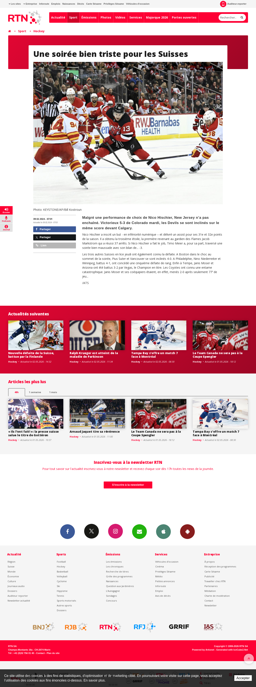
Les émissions (114, 561)
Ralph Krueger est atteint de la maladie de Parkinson (94, 355)
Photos (106, 17)
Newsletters (139, 531)
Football (61, 561)
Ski (58, 586)
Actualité (58, 17)
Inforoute (44, 4)
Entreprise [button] (30, 4)
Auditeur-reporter (233, 4)
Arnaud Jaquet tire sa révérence (94, 432)
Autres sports (64, 605)
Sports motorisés (66, 600)
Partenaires (211, 586)
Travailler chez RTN (214, 581)
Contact (208, 600)
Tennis (60, 595)
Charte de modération (217, 595)
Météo (159, 576)
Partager (43, 229)
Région (11, 561)
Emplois (55, 4)
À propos (209, 561)
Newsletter (210, 605)
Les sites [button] (15, 4)
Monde (12, 571)
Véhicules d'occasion (137, 4)
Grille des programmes (119, 576)
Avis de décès (162, 595)
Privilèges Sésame (113, 4)
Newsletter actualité (19, 600)
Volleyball (62, 576)
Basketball (62, 571)
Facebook (67, 531)
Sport (73, 17)
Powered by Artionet (203, 649)
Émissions (89, 17)
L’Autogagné (113, 591)
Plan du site (53, 653)
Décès (80, 4)
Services (135, 17)
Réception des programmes (220, 566)
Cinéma (159, 566)
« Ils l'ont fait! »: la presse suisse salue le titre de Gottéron (33, 433)
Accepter (243, 678)
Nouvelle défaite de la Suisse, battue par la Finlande (31, 355)
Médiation (210, 591)
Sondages (111, 595)
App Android (187, 531)
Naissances (68, 4)
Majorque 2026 (157, 17)
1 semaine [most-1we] (35, 392)
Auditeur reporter (18, 595)
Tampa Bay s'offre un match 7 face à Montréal (154, 355)
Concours (111, 600)
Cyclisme (62, 581)
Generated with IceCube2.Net (232, 649)
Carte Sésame (94, 4)
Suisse (11, 566)
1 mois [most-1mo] (53, 392)
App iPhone (163, 531)
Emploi (159, 591)
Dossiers (12, 591)
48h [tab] (17, 392)
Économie (13, 576)
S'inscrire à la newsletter (128, 484)
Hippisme (62, 591)
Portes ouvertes (184, 17)
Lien (41, 245)
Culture (12, 581)
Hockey (39, 31)
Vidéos (120, 17)
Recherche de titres (117, 571)
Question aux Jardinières (120, 586)
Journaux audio (16, 586)
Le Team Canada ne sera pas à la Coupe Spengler (217, 355)
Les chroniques (114, 566)
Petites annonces (165, 581)
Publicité (209, 576)
